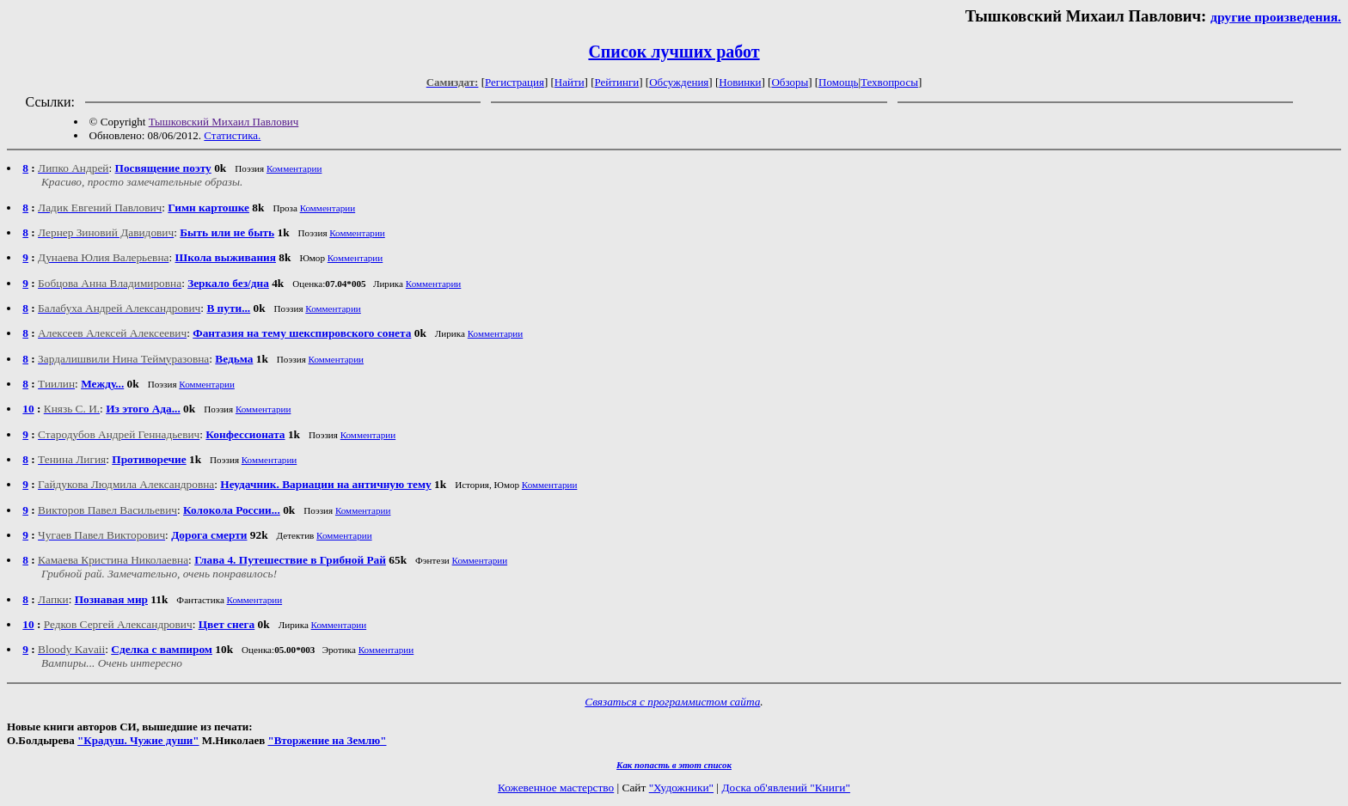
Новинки (740, 82)
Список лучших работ (673, 51)
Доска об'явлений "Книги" (785, 787)
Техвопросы (889, 82)
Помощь (838, 82)
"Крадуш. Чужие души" (138, 740)
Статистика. (232, 135)
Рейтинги (617, 82)
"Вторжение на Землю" (326, 740)
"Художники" (681, 787)
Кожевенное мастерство (556, 787)
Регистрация (514, 82)
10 (28, 408)
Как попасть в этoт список (674, 765)
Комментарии (294, 168)
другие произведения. (1275, 16)
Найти (570, 82)
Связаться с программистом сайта (672, 701)
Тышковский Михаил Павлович (224, 121)
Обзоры (789, 82)
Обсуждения (678, 82)
